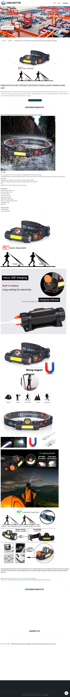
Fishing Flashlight (5, 568)
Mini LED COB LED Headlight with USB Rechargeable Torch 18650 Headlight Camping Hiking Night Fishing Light (27, 579)
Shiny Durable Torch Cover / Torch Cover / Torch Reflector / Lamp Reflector (21, 578)
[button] (55, 3)
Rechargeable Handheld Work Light (49, 570)
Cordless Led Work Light (13, 570)
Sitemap (46, 694)
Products (10, 40)
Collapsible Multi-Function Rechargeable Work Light (44, 568)
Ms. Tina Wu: (5, 668)
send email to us (35, 100)
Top (66, 693)
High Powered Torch (27, 568)
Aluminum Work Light (61, 568)
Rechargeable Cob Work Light (16, 568)
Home (4, 40)
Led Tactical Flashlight (35, 570)
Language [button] (65, 3)
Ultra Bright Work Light (24, 570)
